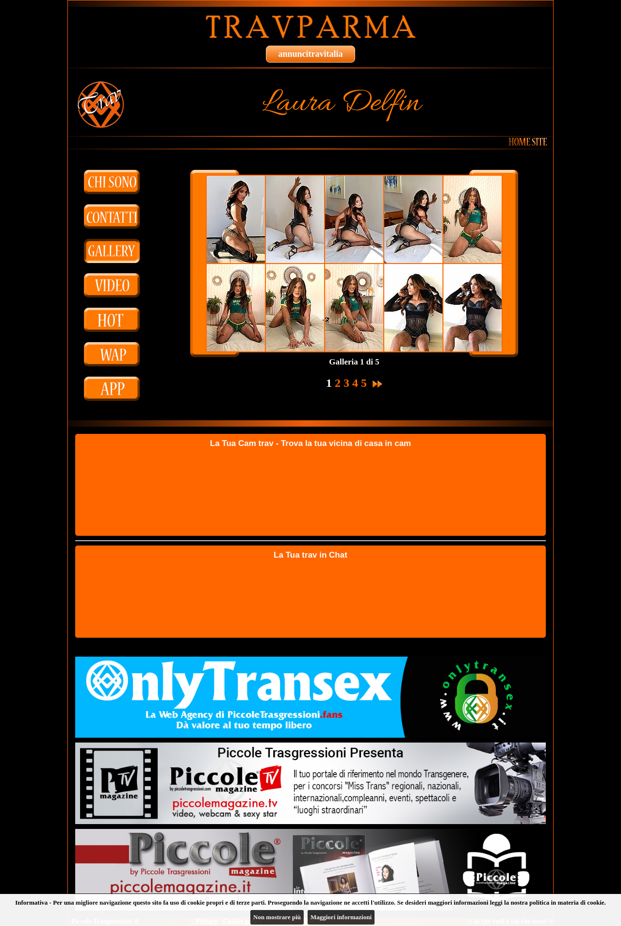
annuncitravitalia (310, 54)
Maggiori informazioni (341, 917)
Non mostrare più (277, 917)
